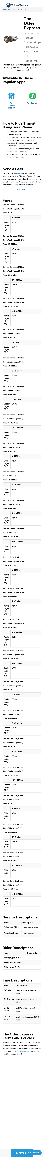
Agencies (6, 9)
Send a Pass (18, 173)
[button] (35, 5)
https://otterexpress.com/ (22, 1051)
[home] (17, 5)
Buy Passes (22, 1153)
